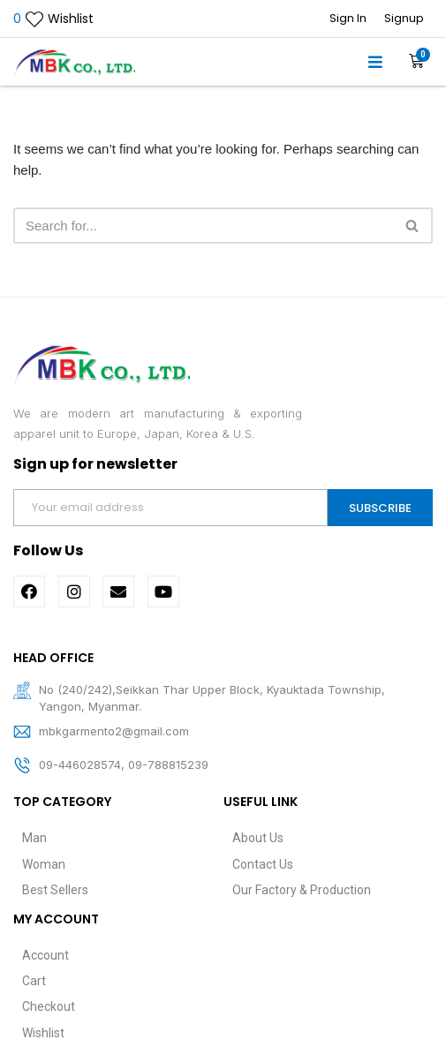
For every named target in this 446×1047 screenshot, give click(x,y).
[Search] (203, 225)
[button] (375, 62)
